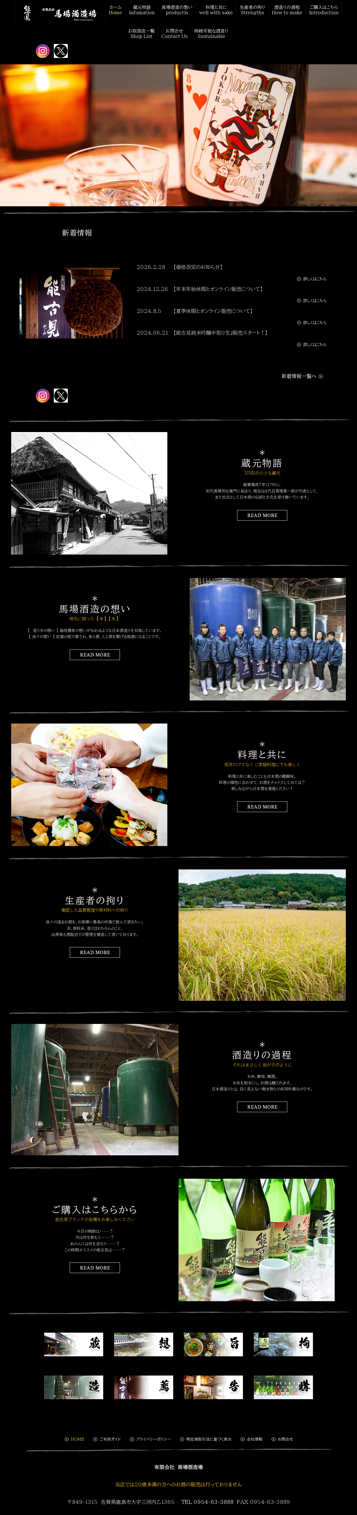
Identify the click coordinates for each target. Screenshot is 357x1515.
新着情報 (77, 227)
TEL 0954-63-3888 (207, 1496)
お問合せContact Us (175, 30)
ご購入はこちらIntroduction (320, 9)
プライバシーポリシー (150, 1434)
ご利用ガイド (107, 1434)
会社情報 (251, 1434)
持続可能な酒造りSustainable (210, 30)
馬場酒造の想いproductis (180, 9)
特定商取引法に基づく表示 (205, 1434)
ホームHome (122, 9)
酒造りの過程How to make (286, 9)
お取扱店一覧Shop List (143, 30)
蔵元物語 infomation (147, 9)
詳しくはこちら (311, 274)
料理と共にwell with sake (218, 9)
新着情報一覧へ (302, 370)
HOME (74, 1434)
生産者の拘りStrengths (253, 9)
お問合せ (282, 1434)
